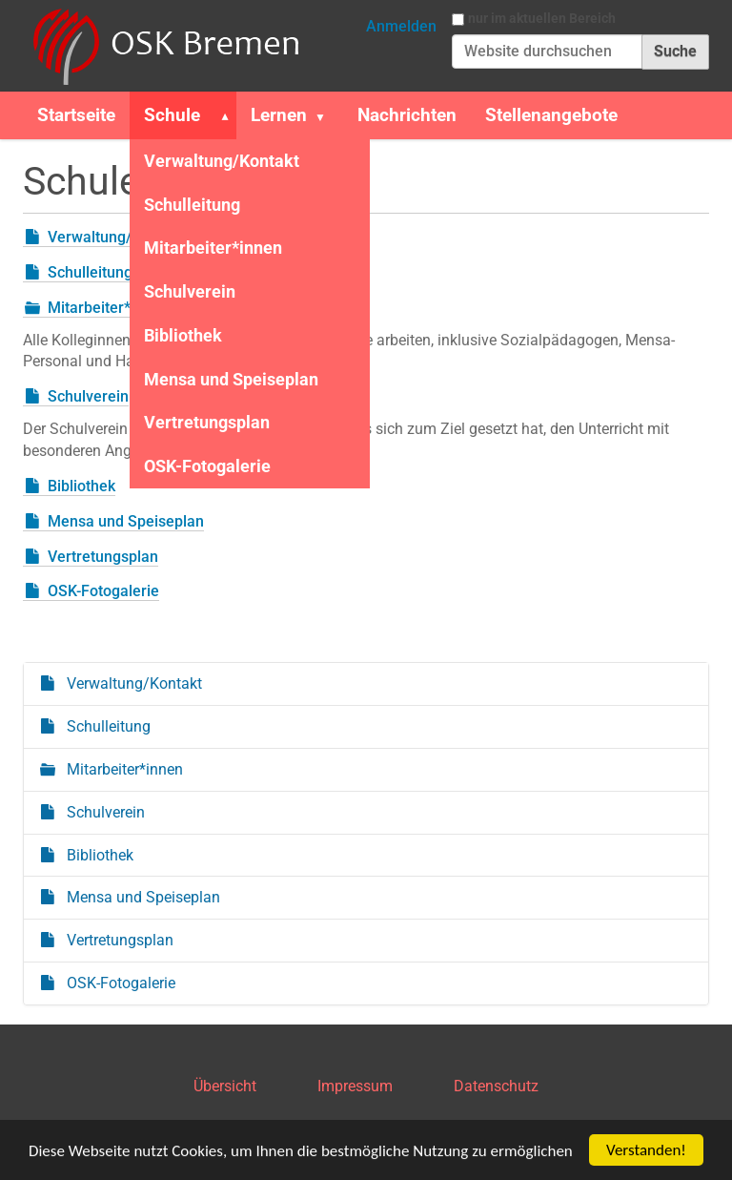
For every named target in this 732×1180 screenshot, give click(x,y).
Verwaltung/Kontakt (221, 161)
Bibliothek (183, 335)
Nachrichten (407, 115)
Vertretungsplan (207, 422)
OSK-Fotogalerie (207, 466)
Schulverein (189, 291)
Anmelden (401, 26)
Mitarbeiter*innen (213, 248)
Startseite (76, 115)
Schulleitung (192, 205)
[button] (221, 115)
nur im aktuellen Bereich (542, 18)
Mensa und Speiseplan (231, 379)
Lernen (279, 115)
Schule (172, 115)
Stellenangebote (551, 115)
